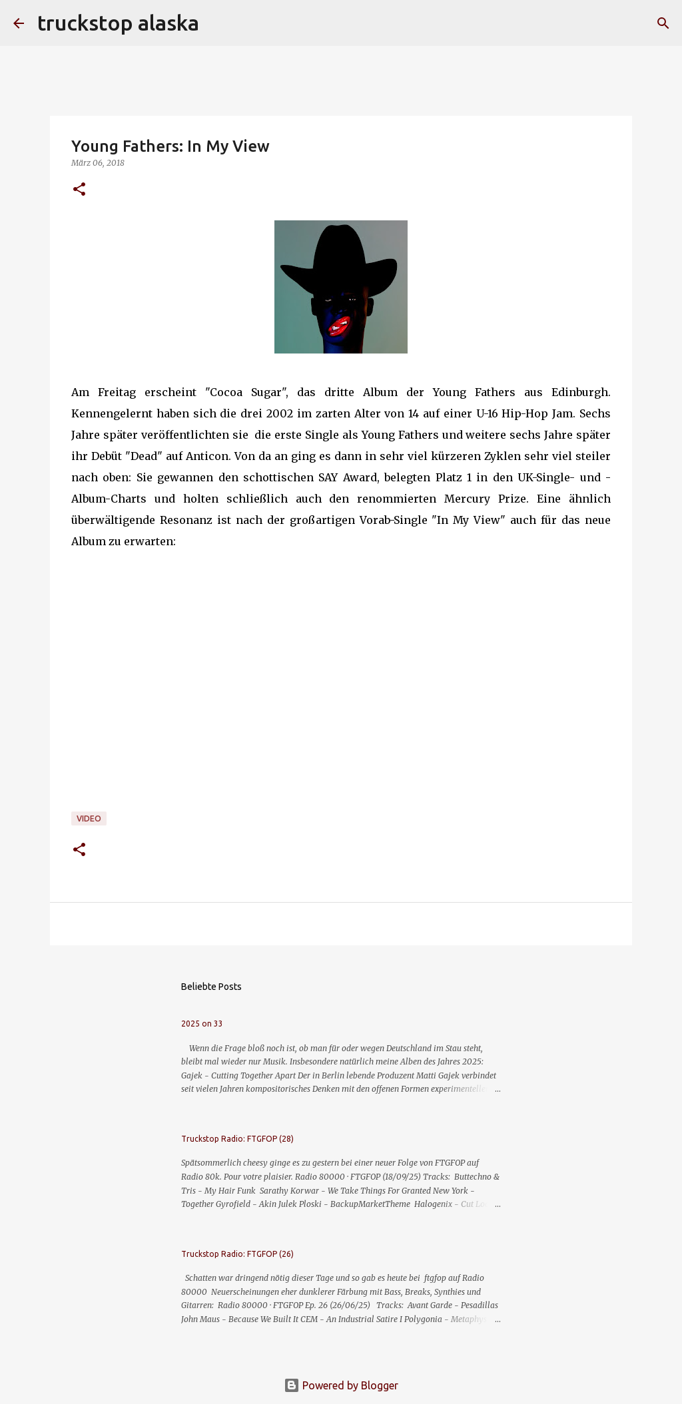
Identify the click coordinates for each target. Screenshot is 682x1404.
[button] (79, 190)
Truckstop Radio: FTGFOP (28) (237, 1138)
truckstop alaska (118, 23)
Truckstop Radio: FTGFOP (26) (237, 1254)
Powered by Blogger (341, 1385)
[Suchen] (218, 23)
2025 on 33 (202, 1023)
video (89, 818)
